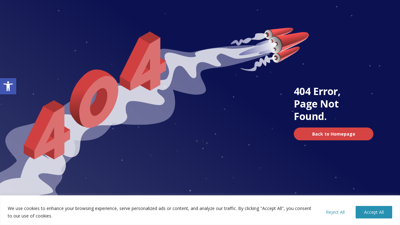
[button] (8, 86)
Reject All (335, 212)
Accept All (374, 212)
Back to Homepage (333, 134)
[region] (200, 210)
